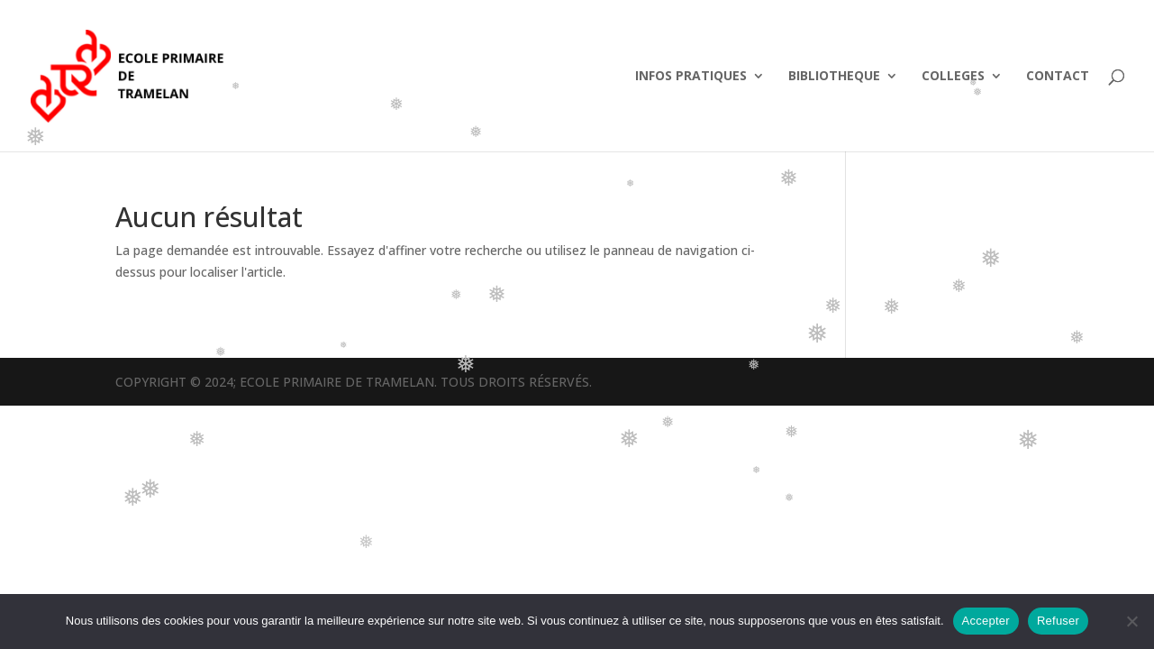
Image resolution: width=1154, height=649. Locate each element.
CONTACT (1057, 76)
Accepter (986, 620)
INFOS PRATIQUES (691, 76)
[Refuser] (1131, 621)
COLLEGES (953, 76)
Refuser (1058, 620)
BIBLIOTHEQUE (834, 76)
